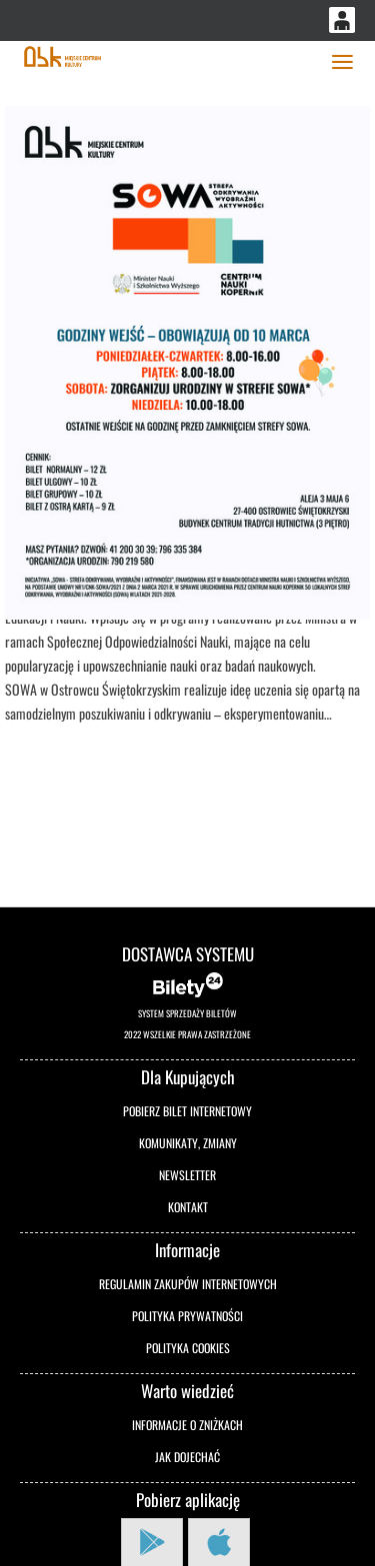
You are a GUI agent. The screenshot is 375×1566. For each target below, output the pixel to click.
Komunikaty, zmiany (188, 1142)
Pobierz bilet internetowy (187, 1110)
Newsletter (187, 1174)
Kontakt (188, 1206)
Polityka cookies (188, 1347)
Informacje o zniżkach (187, 1424)
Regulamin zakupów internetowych (188, 1283)
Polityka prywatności (187, 1315)
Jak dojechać (187, 1456)
